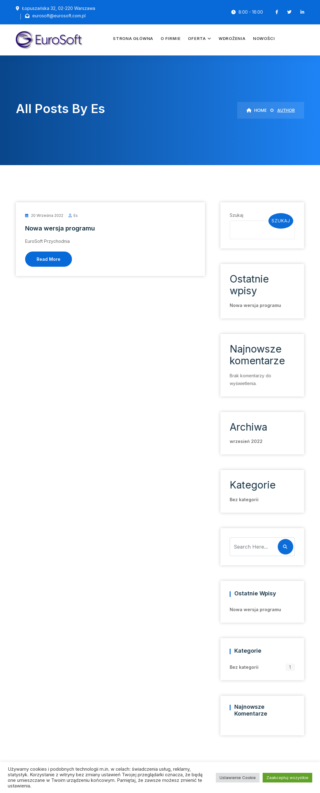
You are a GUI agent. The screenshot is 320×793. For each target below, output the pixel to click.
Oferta (197, 38)
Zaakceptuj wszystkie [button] (287, 777)
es (75, 215)
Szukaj (236, 215)
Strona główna (133, 38)
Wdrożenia (232, 38)
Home (257, 110)
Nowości (264, 38)
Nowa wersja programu (60, 228)
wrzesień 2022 (245, 441)
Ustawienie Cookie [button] (238, 777)
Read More (48, 259)
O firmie (170, 38)
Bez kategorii (243, 499)
